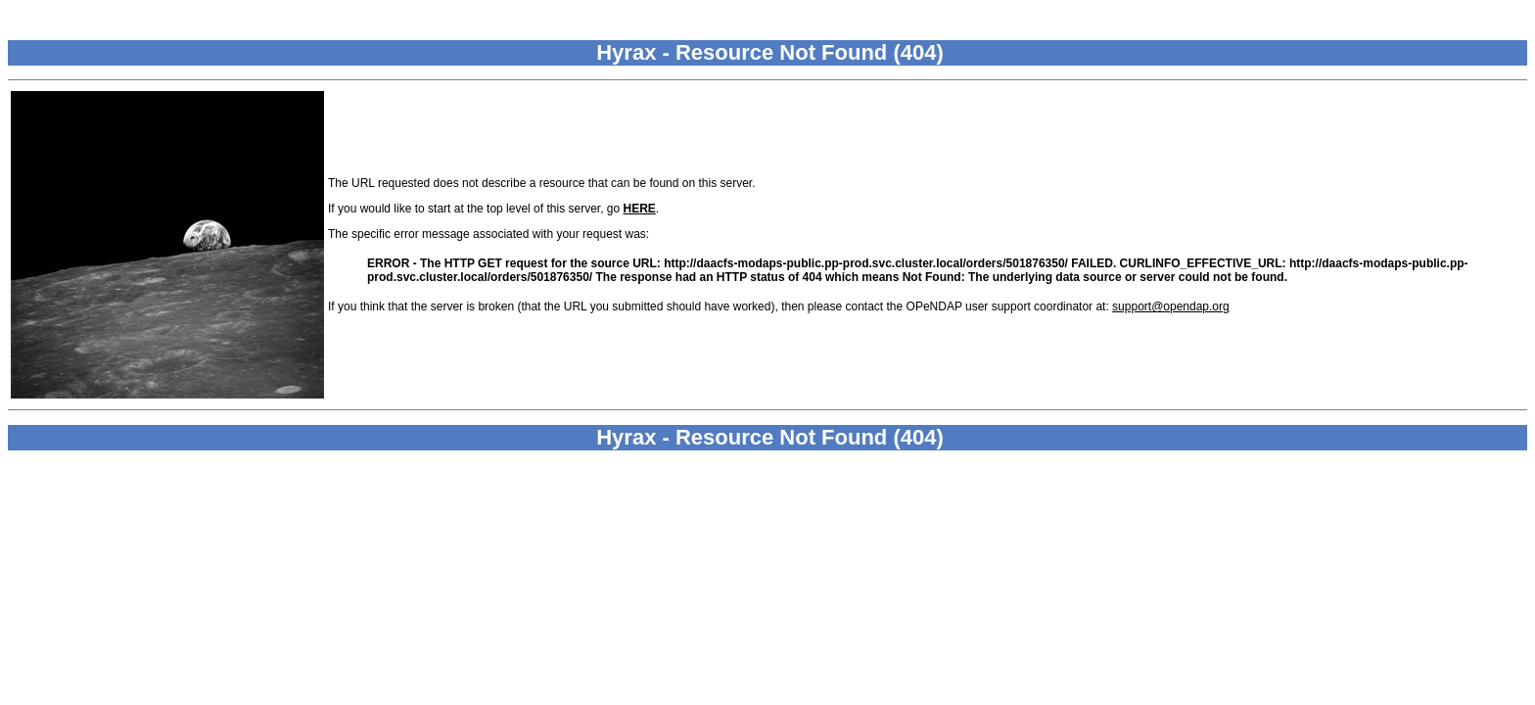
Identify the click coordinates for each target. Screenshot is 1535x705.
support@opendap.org (1171, 306)
